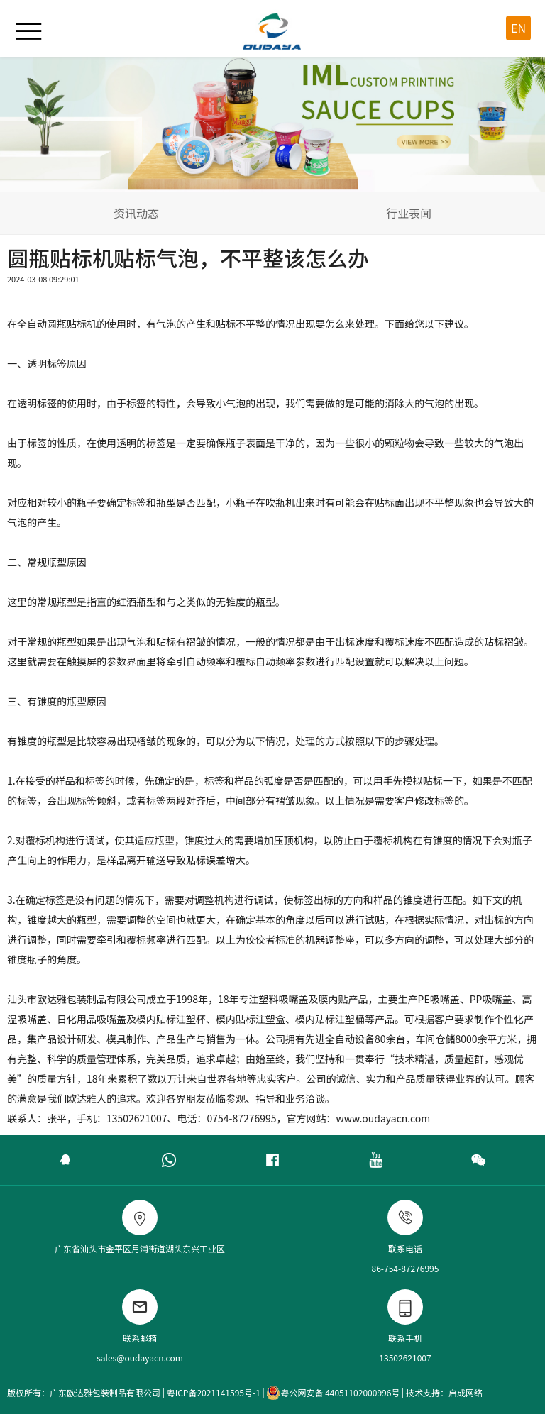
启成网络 (465, 1392)
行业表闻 (408, 212)
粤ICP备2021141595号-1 (213, 1392)
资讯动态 (136, 212)
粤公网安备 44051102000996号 (333, 1393)
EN (518, 27)
